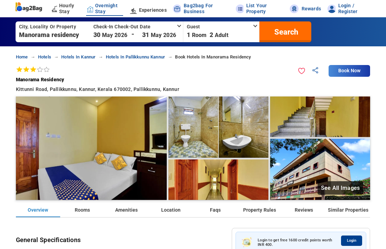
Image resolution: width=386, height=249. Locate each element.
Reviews (304, 210)
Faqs (215, 210)
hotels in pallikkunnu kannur (135, 56)
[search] (285, 31)
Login (351, 240)
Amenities (126, 210)
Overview (38, 210)
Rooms (82, 210)
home (22, 56)
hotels (44, 56)
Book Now (349, 71)
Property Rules (259, 210)
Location (171, 210)
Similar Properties (348, 210)
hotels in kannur (78, 56)
